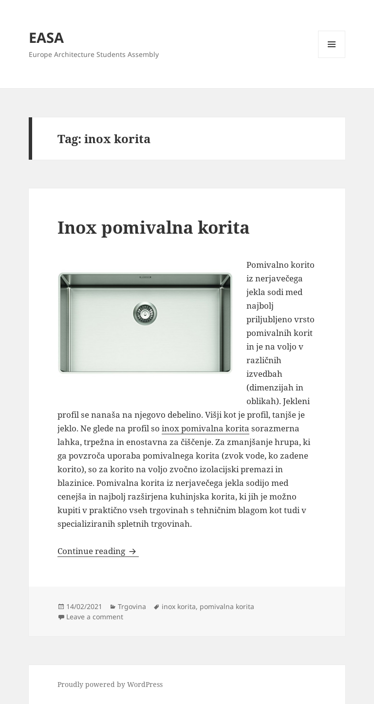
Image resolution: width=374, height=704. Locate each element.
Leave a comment (94, 616)
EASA (46, 37)
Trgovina (132, 606)
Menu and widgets (331, 57)
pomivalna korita (227, 606)
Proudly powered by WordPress (110, 684)
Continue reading (98, 550)
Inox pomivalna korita (153, 227)
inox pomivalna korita (205, 428)
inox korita (179, 606)
